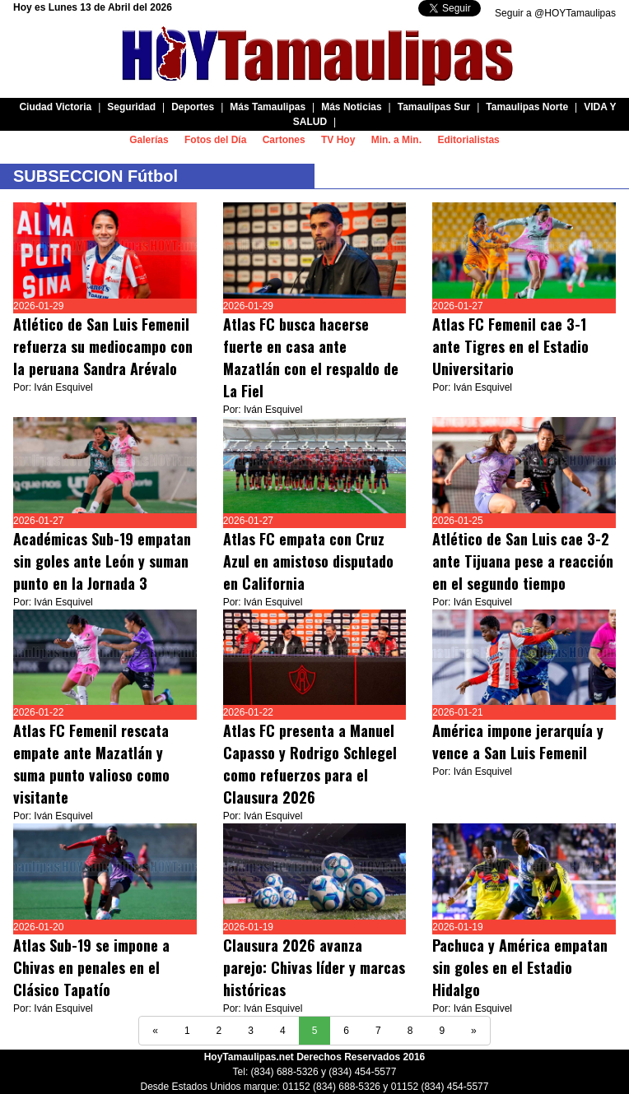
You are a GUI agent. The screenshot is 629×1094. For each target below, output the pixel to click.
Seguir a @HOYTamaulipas (555, 13)
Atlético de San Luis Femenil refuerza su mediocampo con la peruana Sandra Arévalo (103, 346)
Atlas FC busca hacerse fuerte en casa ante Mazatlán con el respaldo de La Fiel (310, 357)
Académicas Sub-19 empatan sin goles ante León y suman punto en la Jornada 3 (102, 561)
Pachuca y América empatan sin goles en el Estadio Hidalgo (520, 967)
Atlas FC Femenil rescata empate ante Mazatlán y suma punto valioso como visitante (91, 764)
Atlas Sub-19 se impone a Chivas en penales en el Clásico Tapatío (91, 967)
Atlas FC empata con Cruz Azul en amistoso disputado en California (308, 561)
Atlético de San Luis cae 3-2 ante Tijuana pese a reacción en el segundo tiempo (522, 561)
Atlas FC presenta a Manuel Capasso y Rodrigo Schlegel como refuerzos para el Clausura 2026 (310, 764)
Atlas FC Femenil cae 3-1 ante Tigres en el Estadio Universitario (510, 346)
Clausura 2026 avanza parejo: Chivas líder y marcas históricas (314, 967)
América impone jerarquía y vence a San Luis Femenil (517, 741)
